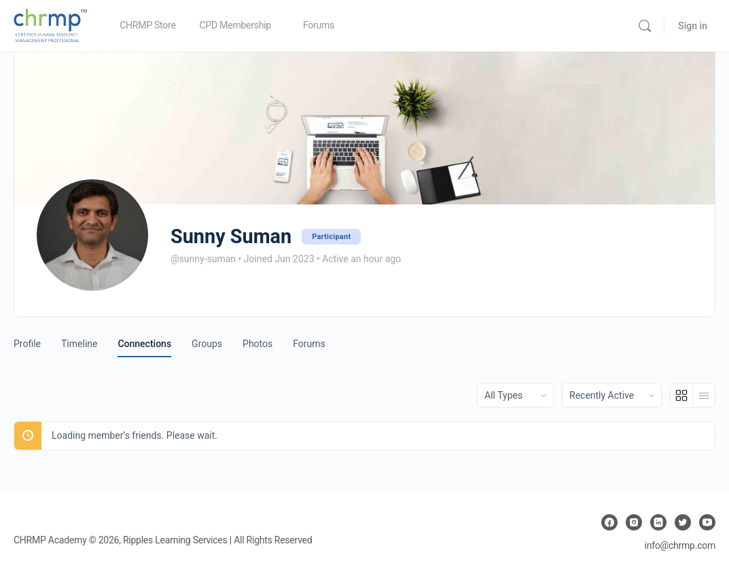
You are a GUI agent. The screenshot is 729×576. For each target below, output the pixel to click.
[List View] (704, 395)
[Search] (644, 26)
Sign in (692, 25)
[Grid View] (682, 395)
